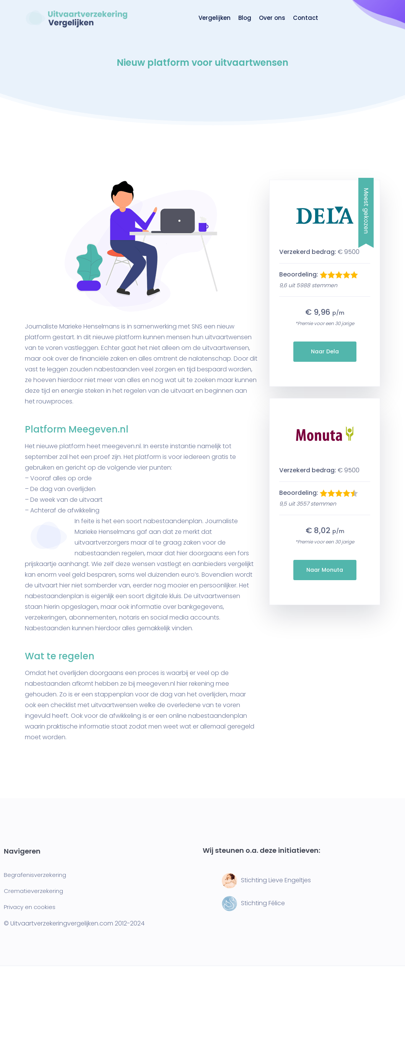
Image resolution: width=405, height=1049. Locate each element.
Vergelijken (214, 18)
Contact (305, 18)
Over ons (272, 18)
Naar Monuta (324, 570)
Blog (244, 18)
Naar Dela (325, 351)
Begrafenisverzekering (35, 875)
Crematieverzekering (33, 891)
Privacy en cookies (29, 907)
